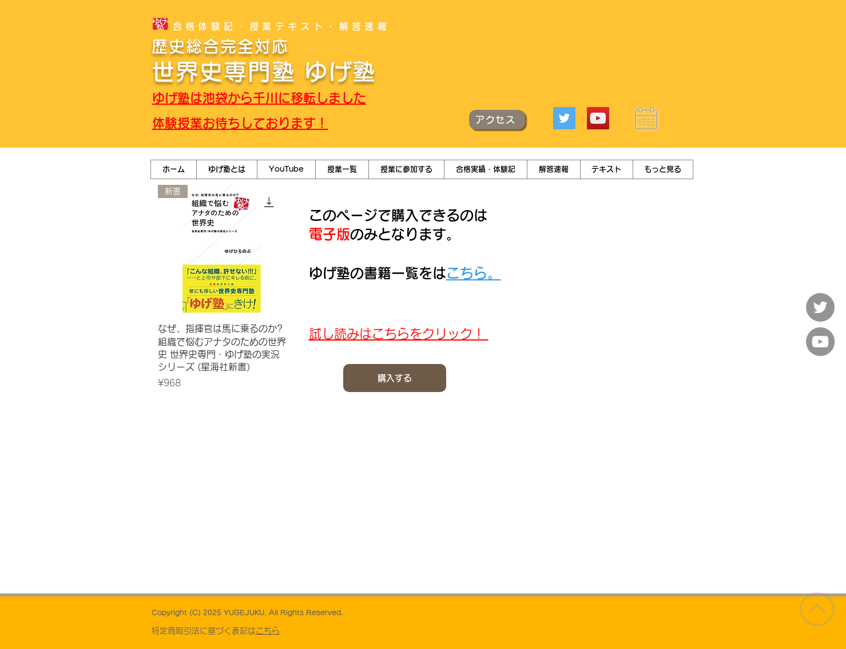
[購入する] (394, 378)
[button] (286, 169)
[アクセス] (497, 119)
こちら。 (473, 273)
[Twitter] (564, 118)
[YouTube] (598, 118)
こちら (268, 631)
